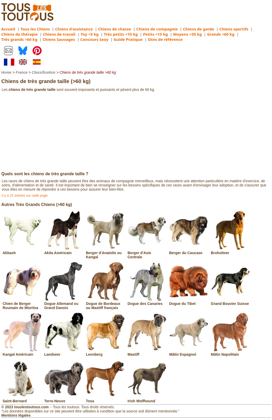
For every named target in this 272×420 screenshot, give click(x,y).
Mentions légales (16, 415)
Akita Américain (63, 251)
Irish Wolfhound (147, 399)
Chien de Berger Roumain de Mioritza (22, 303)
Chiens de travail (59, 34)
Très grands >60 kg (19, 39)
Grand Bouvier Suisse (230, 301)
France (22, 72)
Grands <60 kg (220, 34)
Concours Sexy (94, 39)
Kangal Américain (22, 352)
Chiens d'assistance (74, 29)
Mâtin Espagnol (188, 352)
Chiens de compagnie (157, 29)
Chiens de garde (198, 29)
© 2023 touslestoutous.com (25, 407)
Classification (43, 72)
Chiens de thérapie (19, 34)
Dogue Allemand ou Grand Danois (63, 303)
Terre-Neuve (63, 399)
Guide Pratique (127, 39)
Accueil (8, 29)
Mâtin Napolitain (230, 352)
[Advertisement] (136, 132)
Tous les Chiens (35, 29)
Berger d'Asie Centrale (147, 253)
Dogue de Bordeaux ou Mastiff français (105, 303)
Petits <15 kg (155, 34)
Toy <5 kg (90, 34)
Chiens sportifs (233, 29)
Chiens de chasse (114, 29)
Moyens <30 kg (187, 34)
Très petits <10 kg (121, 34)
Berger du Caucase (188, 251)
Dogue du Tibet (188, 301)
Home (6, 72)
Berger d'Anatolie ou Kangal (105, 253)
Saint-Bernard (22, 399)
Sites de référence (165, 39)
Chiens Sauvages (59, 39)
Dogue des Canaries (147, 301)
